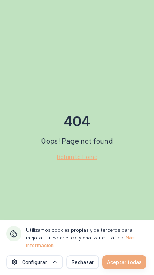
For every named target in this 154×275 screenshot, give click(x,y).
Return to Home (77, 156)
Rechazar (83, 262)
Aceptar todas (124, 262)
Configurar (34, 262)
